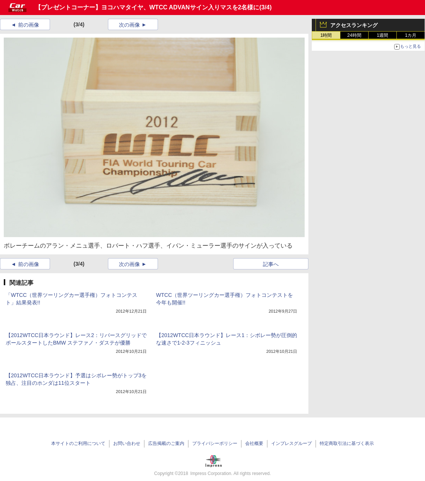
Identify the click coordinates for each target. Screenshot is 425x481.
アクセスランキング (354, 25)
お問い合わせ (126, 443)
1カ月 (411, 35)
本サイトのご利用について (78, 443)
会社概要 (254, 443)
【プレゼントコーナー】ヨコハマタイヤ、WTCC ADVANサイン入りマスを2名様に (147, 7)
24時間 (354, 35)
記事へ (271, 264)
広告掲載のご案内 (166, 443)
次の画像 (129, 25)
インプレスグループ (291, 443)
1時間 (326, 35)
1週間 (383, 35)
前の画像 (28, 25)
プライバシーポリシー (214, 443)
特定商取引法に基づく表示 (347, 443)
